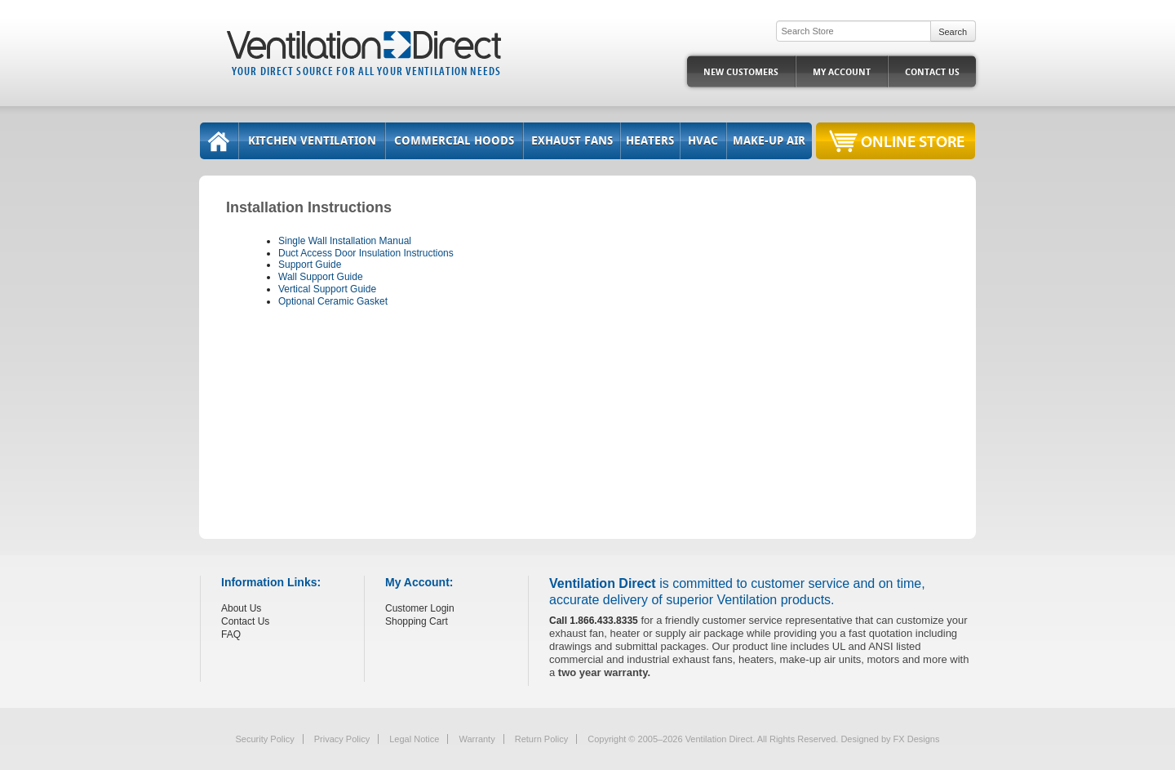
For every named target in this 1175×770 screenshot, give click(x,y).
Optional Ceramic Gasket (333, 301)
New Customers (740, 72)
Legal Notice (414, 739)
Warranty (476, 739)
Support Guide (309, 264)
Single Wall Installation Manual (344, 241)
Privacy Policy (342, 739)
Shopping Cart (416, 621)
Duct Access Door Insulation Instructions (366, 253)
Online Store (912, 141)
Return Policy (541, 739)
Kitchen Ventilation (312, 141)
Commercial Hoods (454, 141)
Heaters (650, 141)
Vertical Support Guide (327, 289)
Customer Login (419, 608)
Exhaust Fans (572, 141)
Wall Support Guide (320, 277)
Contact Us (932, 72)
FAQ (231, 634)
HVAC (703, 141)
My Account (842, 72)
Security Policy (265, 739)
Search (952, 32)
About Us (241, 608)
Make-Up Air (769, 141)
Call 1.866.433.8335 (593, 620)
